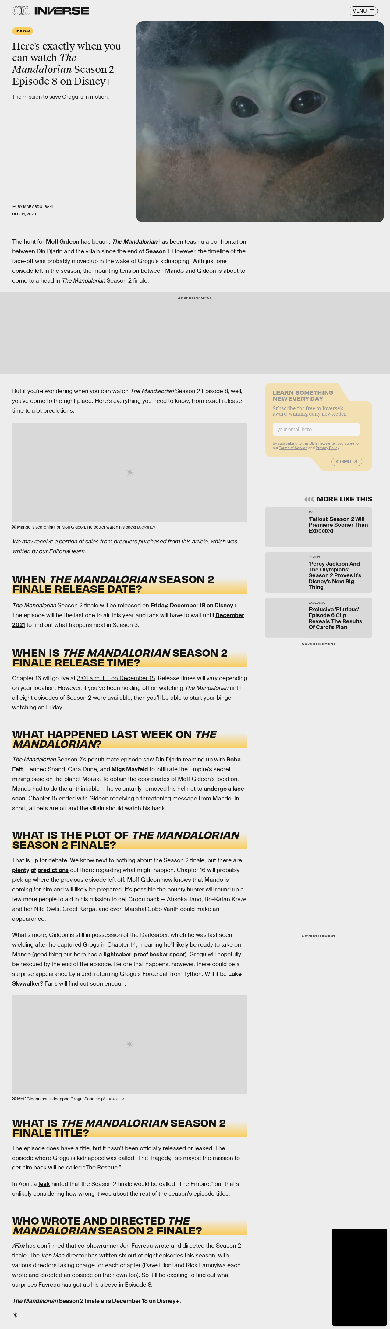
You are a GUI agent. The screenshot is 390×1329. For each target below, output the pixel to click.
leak (44, 1184)
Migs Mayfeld (130, 769)
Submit (343, 465)
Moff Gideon (62, 241)
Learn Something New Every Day (303, 398)
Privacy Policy (327, 451)
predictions (53, 870)
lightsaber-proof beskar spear (144, 954)
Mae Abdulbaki (38, 206)
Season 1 (157, 251)
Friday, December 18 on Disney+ (194, 605)
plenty (20, 870)
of (33, 870)
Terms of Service (293, 451)
